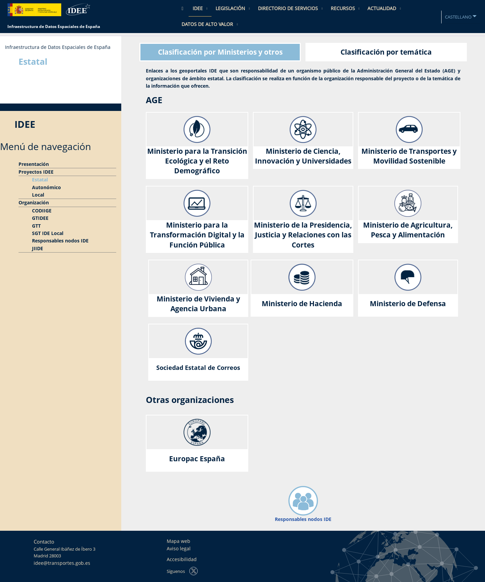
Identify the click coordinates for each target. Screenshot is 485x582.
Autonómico (46, 187)
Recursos (343, 8)
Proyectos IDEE (36, 172)
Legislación (231, 8)
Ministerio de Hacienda (302, 303)
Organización (34, 202)
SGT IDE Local (47, 233)
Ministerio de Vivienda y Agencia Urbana (198, 303)
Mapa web (178, 541)
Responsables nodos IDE (60, 240)
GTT (36, 226)
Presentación (34, 164)
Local (38, 195)
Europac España (197, 458)
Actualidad (382, 8)
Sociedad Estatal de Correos (198, 367)
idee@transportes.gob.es (62, 563)
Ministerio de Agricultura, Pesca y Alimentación (408, 229)
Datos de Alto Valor (208, 24)
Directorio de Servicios (288, 8)
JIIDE (37, 248)
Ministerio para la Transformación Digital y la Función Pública (197, 235)
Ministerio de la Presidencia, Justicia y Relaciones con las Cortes (303, 235)
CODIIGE (42, 210)
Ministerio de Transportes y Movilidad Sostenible (409, 156)
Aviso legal (179, 548)
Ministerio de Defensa (408, 303)
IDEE (198, 8)
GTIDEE (40, 218)
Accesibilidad (182, 559)
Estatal (40, 179)
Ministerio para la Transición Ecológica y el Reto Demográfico (197, 161)
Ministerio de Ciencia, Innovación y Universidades (303, 156)
